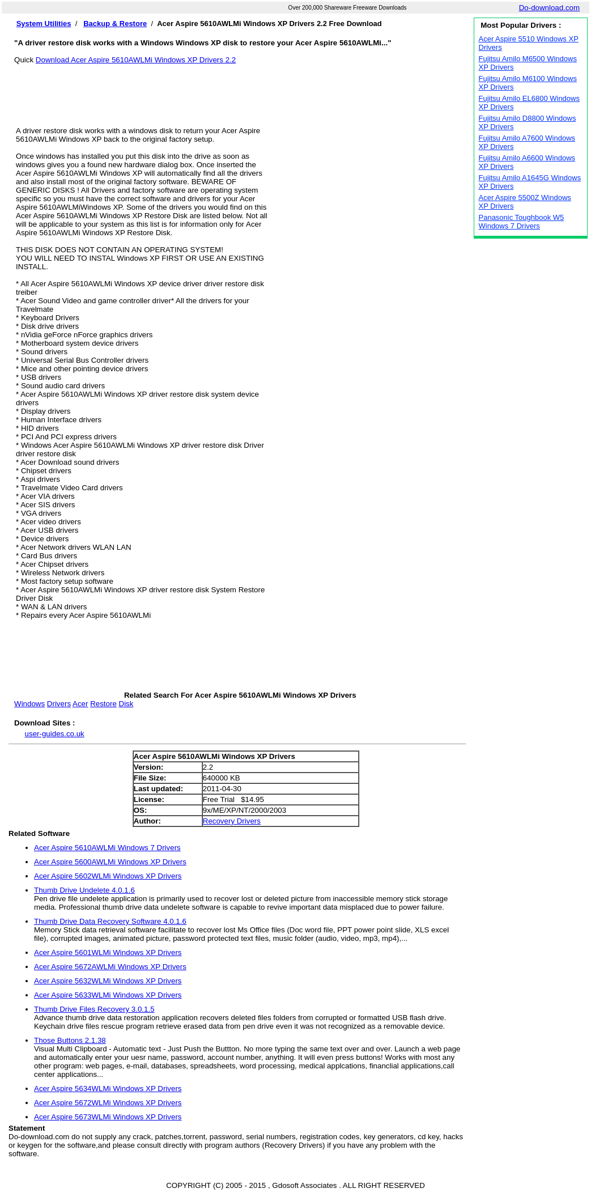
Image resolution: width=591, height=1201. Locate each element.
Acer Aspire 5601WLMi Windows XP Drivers (107, 952)
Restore (103, 703)
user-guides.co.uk (54, 733)
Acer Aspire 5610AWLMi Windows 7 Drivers (107, 847)
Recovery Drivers (232, 821)
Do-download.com (549, 7)
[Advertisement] (240, 89)
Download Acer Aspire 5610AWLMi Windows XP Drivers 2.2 (136, 60)
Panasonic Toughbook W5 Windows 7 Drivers (521, 221)
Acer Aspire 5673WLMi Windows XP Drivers (107, 1117)
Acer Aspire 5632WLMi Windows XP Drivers (107, 981)
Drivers (59, 703)
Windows (29, 703)
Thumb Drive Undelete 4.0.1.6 (84, 890)
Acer (80, 703)
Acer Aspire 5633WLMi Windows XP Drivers (107, 995)
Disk (126, 703)
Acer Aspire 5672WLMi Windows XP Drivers (107, 1102)
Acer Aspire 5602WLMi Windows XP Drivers (107, 876)
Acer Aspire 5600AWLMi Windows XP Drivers (110, 862)
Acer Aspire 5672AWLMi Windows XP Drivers (110, 966)
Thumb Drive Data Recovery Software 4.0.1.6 (110, 921)
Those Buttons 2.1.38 (70, 1040)
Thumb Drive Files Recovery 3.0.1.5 (94, 1009)
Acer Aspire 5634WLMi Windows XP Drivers (107, 1088)
